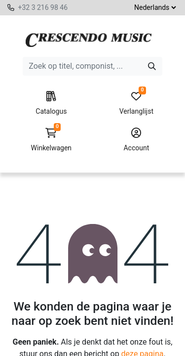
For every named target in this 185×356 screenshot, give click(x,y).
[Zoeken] (152, 66)
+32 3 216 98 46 (43, 7)
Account (136, 140)
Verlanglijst (136, 103)
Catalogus (51, 103)
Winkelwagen (51, 140)
